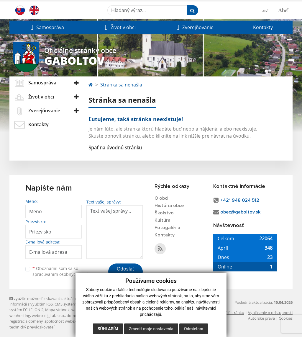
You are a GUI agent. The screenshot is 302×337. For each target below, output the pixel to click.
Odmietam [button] (193, 328)
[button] (46, 27)
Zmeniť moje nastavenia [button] (151, 328)
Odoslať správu (125, 272)
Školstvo (164, 213)
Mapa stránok (57, 309)
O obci (161, 198)
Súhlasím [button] (108, 328)
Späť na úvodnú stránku (115, 147)
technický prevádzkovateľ (31, 327)
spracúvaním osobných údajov (62, 274)
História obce (169, 205)
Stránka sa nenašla (121, 84)
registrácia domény (26, 321)
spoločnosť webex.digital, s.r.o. (71, 321)
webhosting (19, 315)
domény (74, 315)
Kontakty (263, 27)
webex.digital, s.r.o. (48, 315)
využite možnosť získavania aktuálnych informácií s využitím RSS (45, 301)
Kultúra (162, 220)
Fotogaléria (167, 227)
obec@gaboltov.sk (240, 212)
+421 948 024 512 (239, 200)
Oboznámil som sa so (62, 271)
